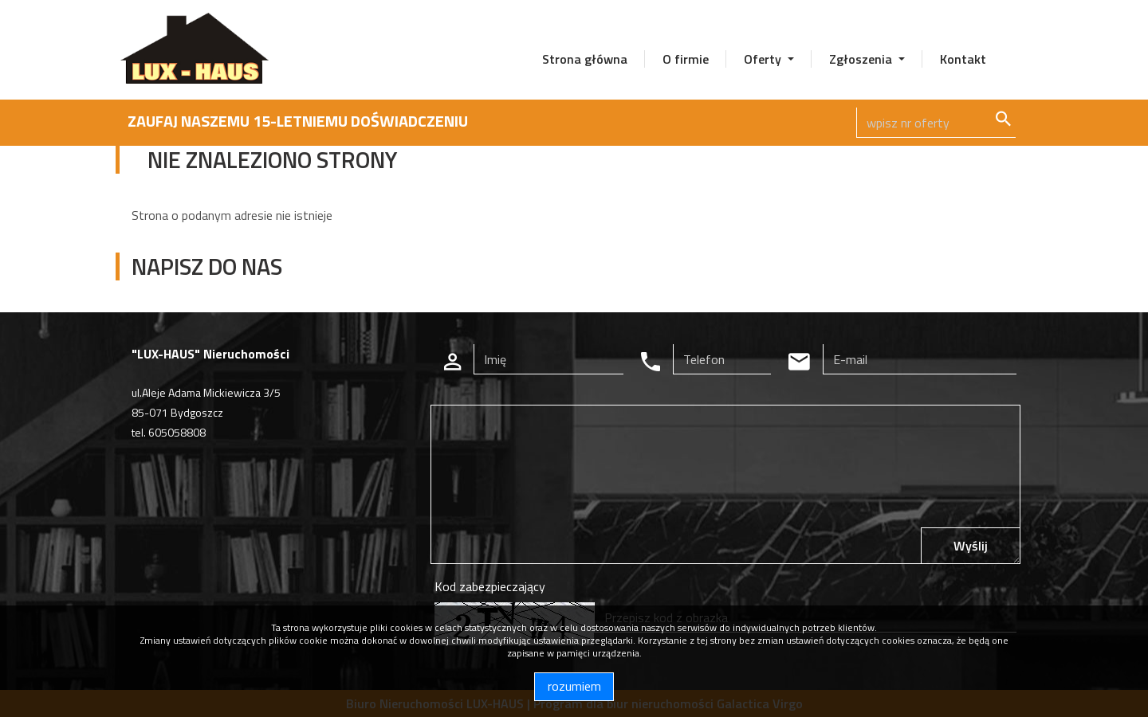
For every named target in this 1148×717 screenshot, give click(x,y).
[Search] (936, 123)
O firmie (685, 59)
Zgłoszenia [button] (862, 59)
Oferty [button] (764, 59)
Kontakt (963, 59)
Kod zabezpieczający (489, 586)
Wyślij (970, 545)
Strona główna (584, 59)
